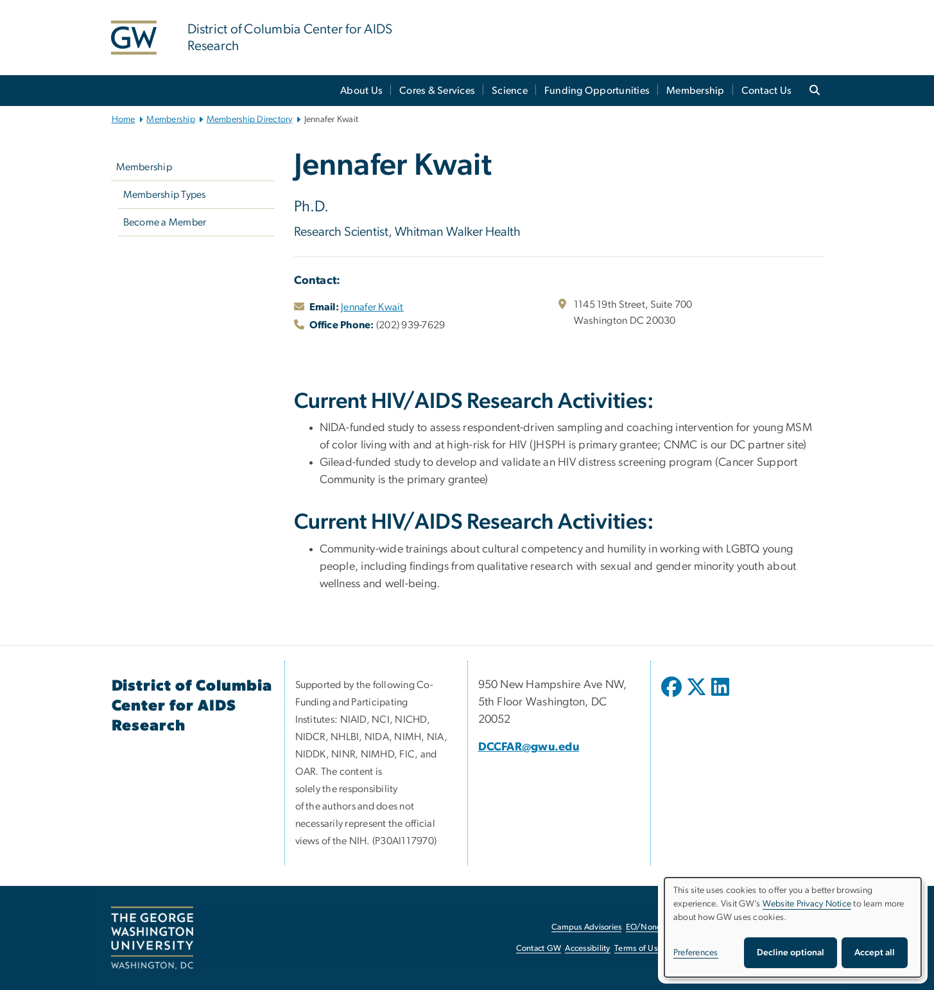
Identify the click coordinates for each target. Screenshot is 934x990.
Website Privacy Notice (807, 903)
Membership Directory (250, 119)
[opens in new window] (672, 696)
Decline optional (790, 952)
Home (123, 119)
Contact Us (766, 90)
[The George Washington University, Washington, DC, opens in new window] (152, 937)
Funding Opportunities (597, 90)
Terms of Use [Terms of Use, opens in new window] (638, 948)
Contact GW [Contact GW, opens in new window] (539, 948)
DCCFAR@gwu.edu (529, 747)
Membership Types (164, 195)
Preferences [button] (695, 952)
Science (510, 90)
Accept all (874, 952)
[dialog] (792, 927)
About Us (361, 90)
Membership (695, 90)
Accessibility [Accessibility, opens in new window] (587, 948)
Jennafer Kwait (372, 307)
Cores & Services (437, 90)
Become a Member (165, 222)
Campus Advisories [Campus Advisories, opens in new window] (586, 927)
